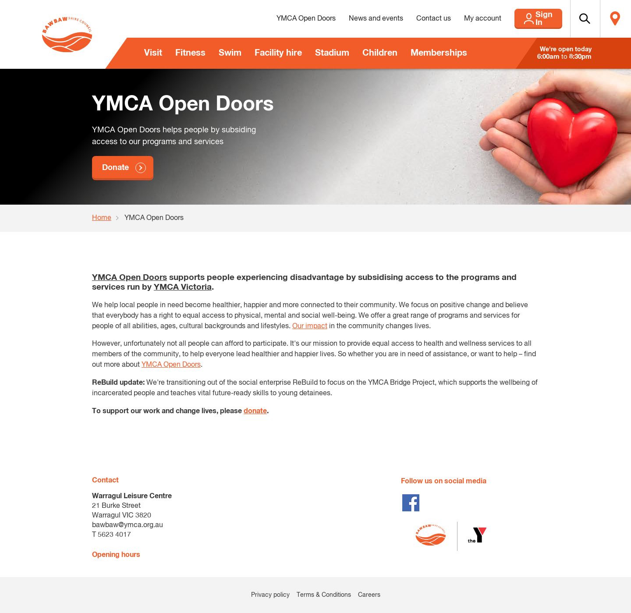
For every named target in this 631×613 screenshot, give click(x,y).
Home (101, 218)
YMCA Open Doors (283, 18)
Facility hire (278, 53)
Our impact (309, 326)
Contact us (410, 18)
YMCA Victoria (183, 287)
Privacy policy (270, 595)
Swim (230, 53)
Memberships (439, 53)
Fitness (190, 53)
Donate (115, 168)
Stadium (332, 53)
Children (379, 53)
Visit (153, 53)
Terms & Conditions (324, 595)
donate (255, 411)
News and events (353, 18)
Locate (612, 19)
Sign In (526, 19)
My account (460, 18)
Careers (369, 595)
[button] (574, 19)
